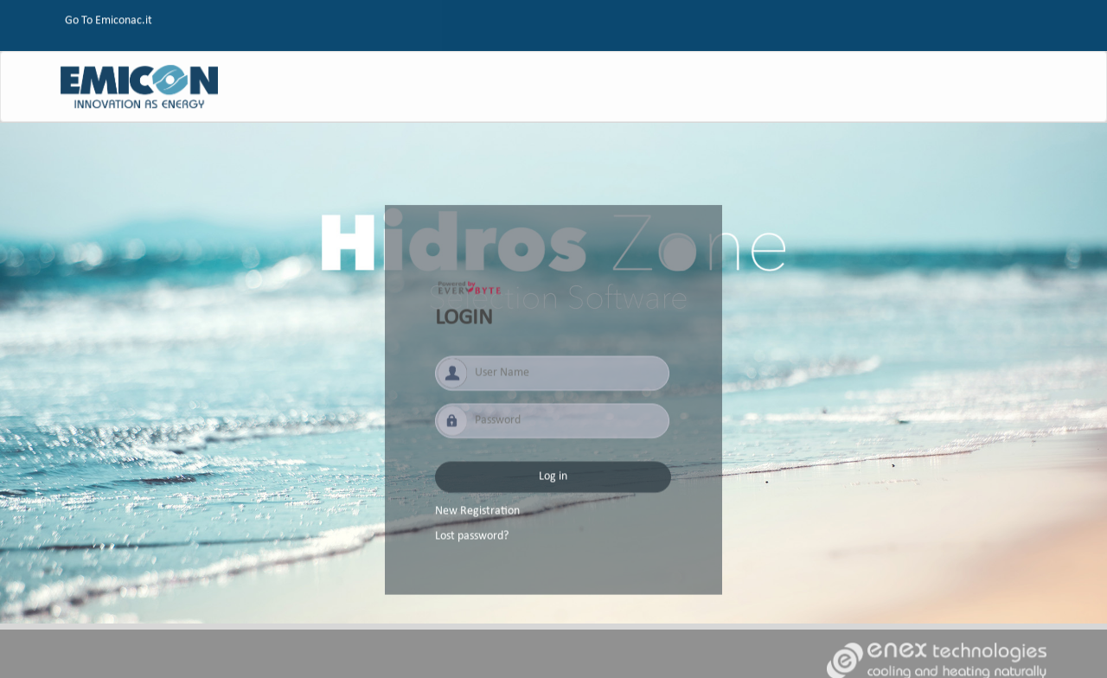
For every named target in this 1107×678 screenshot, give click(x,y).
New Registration (477, 515)
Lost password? (472, 540)
